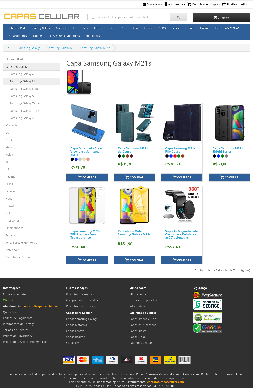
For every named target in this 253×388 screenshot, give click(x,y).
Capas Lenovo (75, 331)
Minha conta (175, 4)
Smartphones (18, 36)
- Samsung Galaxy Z (20, 118)
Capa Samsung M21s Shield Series (228, 149)
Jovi (217, 28)
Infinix (134, 28)
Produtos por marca (79, 294)
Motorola (61, 28)
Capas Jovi (73, 343)
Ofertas (8, 300)
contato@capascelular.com (41, 306)
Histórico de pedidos (143, 300)
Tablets (37, 36)
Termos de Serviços (16, 330)
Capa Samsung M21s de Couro (133, 149)
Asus (85, 28)
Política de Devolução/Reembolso (25, 342)
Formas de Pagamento (17, 318)
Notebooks (93, 36)
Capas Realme (75, 337)
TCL (122, 28)
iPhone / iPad (17, 28)
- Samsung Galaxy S (20, 96)
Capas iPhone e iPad (142, 319)
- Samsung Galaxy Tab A (23, 103)
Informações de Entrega (19, 324)
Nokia (111, 28)
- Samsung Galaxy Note (22, 89)
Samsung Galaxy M (60, 48)
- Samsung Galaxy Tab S (23, 110)
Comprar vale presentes (82, 300)
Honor (190, 28)
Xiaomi (97, 28)
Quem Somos (12, 312)
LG (74, 28)
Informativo (137, 306)
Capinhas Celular (140, 343)
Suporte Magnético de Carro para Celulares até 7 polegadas (181, 234)
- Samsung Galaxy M (20, 81)
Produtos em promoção (81, 306)
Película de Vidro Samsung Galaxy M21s (134, 232)
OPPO (162, 28)
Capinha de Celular (18, 257)
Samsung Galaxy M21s (95, 48)
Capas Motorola (76, 325)
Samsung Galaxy (40, 28)
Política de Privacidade (18, 336)
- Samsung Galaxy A (20, 74)
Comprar (87, 177)
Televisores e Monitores (64, 36)
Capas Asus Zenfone (142, 325)
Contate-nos (153, 4)
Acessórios (232, 28)
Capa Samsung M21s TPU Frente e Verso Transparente (85, 234)
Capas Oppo (137, 337)
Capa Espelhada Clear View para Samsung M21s (86, 151)
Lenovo (176, 28)
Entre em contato (14, 294)
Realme (148, 28)
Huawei (204, 28)
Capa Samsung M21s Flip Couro (180, 149)
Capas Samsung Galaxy (81, 319)
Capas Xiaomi (138, 331)
